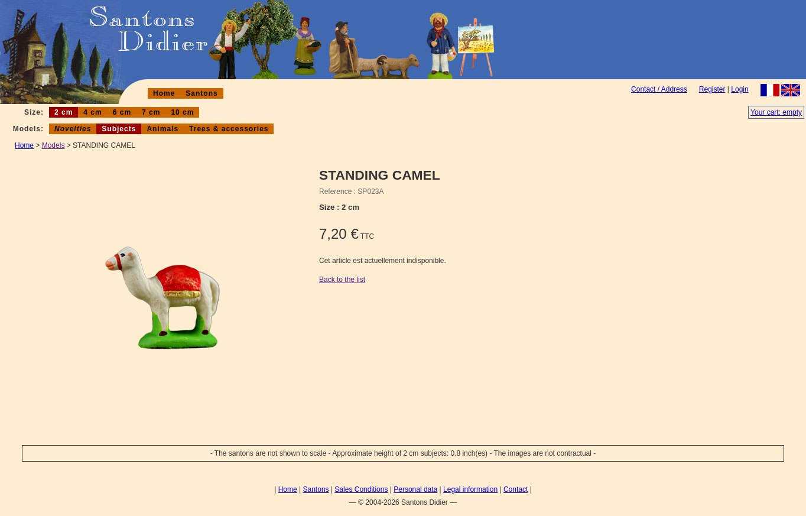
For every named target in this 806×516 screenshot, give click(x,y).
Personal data (415, 489)
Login (739, 89)
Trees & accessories (228, 129)
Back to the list (342, 279)
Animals (162, 129)
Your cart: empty (776, 112)
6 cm (122, 112)
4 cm (92, 112)
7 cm (151, 112)
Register (712, 89)
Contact (515, 489)
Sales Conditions (361, 489)
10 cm (182, 112)
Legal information (470, 489)
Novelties (72, 129)
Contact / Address (659, 89)
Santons (201, 93)
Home (164, 93)
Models (53, 145)
